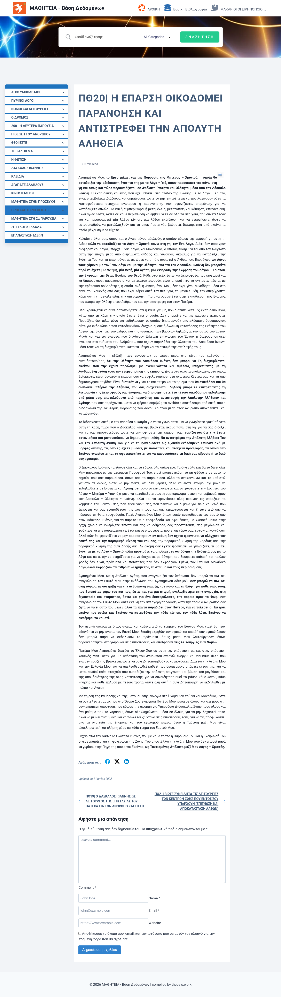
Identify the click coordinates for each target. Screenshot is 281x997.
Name (154, 898)
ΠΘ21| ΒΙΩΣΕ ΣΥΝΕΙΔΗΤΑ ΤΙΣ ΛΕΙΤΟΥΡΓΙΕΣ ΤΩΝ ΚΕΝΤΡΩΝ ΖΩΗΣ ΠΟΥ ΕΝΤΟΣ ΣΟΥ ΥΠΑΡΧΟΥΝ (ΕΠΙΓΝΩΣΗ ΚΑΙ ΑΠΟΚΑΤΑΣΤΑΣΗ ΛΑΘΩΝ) (190, 801)
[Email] (113, 910)
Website (154, 923)
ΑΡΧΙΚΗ (149, 8)
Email (153, 910)
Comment (87, 887)
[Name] (113, 898)
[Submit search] (199, 37)
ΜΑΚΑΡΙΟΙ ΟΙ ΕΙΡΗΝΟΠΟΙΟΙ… (238, 8)
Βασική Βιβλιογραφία (185, 8)
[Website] (113, 923)
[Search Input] (105, 37)
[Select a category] (156, 37)
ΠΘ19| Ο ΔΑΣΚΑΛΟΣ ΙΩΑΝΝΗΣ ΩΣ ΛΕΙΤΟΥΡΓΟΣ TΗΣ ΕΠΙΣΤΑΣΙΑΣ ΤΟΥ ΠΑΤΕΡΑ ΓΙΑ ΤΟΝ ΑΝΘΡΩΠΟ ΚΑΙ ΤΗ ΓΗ (111, 801)
